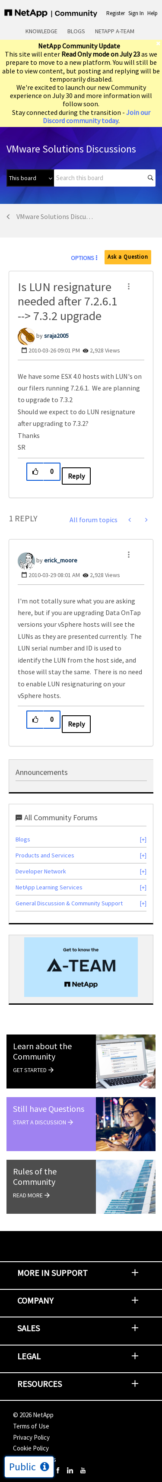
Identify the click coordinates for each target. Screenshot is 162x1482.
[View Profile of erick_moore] (60, 560)
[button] (128, 286)
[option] (81, 967)
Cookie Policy (31, 1448)
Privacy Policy (31, 1437)
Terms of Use (31, 1426)
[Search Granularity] (30, 178)
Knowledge (41, 31)
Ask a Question (128, 256)
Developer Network (41, 871)
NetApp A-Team (114, 31)
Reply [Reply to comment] (76, 724)
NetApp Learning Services (49, 887)
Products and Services (45, 855)
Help (152, 13)
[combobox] (105, 178)
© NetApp (33, 1415)
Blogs (76, 31)
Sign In (136, 13)
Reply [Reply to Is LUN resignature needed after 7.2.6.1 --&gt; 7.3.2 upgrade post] (76, 476)
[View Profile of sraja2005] (56, 336)
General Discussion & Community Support (69, 903)
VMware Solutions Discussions (54, 216)
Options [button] (82, 258)
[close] (159, 43)
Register (115, 13)
